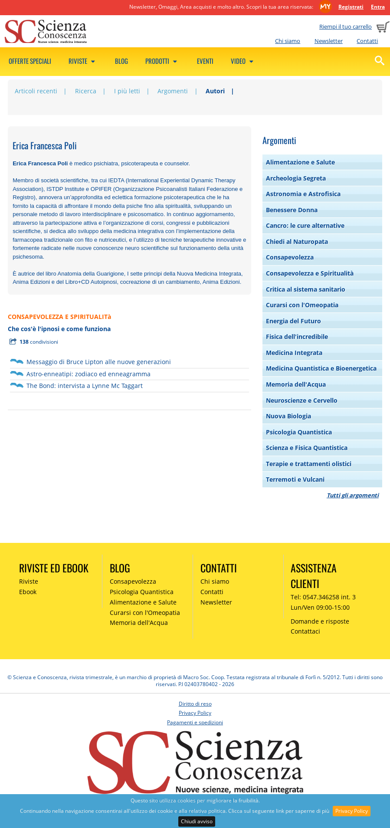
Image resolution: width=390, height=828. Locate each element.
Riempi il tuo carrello (345, 26)
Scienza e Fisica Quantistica (306, 448)
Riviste (83, 61)
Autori (215, 91)
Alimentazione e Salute (300, 162)
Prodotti (162, 61)
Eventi (205, 61)
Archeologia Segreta (296, 178)
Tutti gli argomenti (353, 495)
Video (243, 61)
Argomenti (172, 91)
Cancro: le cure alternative (305, 225)
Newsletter (329, 41)
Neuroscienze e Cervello (302, 400)
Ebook (27, 592)
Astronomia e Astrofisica (303, 194)
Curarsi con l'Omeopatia (302, 305)
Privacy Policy (351, 811)
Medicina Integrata (294, 352)
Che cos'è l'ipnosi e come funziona (59, 329)
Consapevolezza (290, 257)
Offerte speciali (30, 61)
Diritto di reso (195, 703)
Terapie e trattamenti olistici (308, 464)
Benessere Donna (292, 210)
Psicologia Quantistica (299, 432)
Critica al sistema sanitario (305, 289)
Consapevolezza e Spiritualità (310, 273)
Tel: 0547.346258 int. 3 (323, 597)
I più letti (127, 91)
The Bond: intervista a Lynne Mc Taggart (84, 385)
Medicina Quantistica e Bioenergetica (321, 368)
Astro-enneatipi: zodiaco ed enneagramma (88, 374)
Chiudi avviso (197, 821)
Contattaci (305, 631)
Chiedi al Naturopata (297, 241)
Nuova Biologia (288, 416)
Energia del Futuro (293, 321)
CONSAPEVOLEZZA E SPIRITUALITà (59, 316)
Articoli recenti (36, 91)
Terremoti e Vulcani (295, 479)
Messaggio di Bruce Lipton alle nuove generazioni (98, 362)
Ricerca (85, 91)
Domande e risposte (320, 621)
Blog (121, 61)
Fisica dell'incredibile (297, 336)
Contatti (367, 41)
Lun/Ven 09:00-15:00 (320, 607)
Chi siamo (287, 41)
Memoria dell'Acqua (296, 384)
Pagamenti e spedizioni (195, 722)
